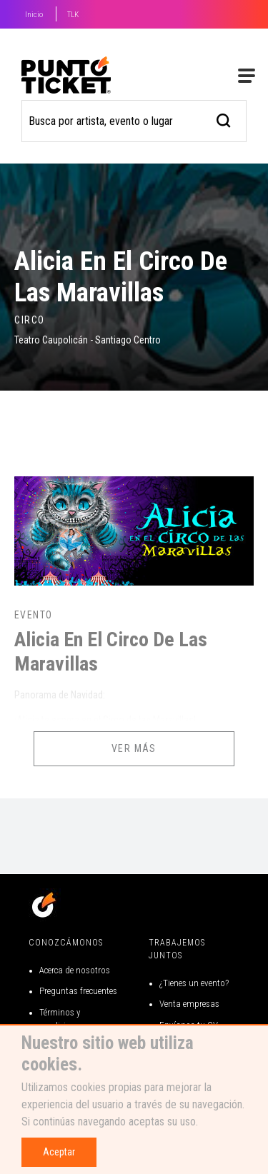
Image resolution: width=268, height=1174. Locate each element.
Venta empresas (189, 1003)
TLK (73, 14)
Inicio (34, 14)
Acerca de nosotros (74, 970)
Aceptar (59, 1152)
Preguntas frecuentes (78, 990)
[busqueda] (224, 119)
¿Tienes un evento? (194, 983)
